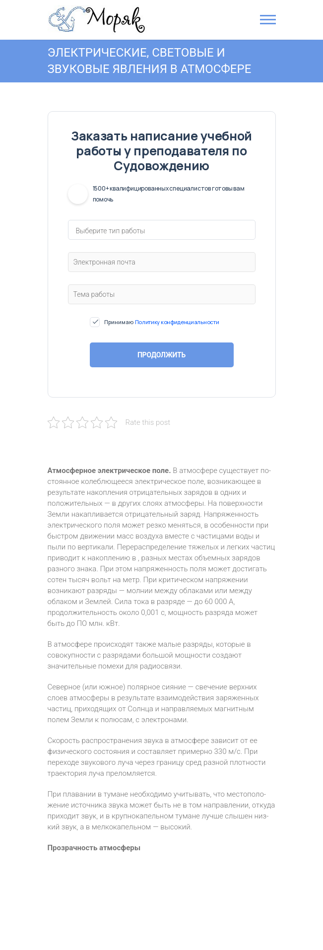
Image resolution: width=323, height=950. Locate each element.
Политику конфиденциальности (177, 322)
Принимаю (161, 322)
